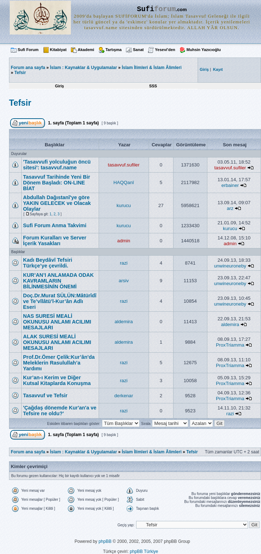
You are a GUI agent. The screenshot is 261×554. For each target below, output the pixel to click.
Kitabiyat (58, 49)
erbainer (230, 185)
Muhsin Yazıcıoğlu (203, 49)
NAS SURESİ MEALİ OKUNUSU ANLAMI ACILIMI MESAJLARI (57, 321)
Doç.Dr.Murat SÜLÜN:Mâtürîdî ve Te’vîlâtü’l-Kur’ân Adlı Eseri (59, 301)
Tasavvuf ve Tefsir (45, 395)
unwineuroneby (230, 266)
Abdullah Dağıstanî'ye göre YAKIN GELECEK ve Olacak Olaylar (57, 203)
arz (230, 208)
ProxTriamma (230, 345)
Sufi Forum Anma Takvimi (54, 225)
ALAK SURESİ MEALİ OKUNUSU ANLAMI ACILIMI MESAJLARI (57, 342)
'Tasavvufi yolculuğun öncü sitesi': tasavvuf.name (57, 164)
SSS (153, 86)
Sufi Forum (28, 49)
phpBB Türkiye (144, 551)
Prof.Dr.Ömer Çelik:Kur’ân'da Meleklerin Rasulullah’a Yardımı (59, 362)
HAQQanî (123, 182)
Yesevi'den (165, 49)
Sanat (138, 49)
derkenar (123, 395)
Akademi (86, 49)
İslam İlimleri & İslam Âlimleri (151, 67)
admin (123, 240)
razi (123, 263)
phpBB (105, 541)
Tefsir (20, 72)
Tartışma (113, 49)
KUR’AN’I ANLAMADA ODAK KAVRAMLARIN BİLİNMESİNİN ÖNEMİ (58, 280)
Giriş (59, 86)
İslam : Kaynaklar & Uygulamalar (83, 67)
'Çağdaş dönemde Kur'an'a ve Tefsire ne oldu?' (59, 410)
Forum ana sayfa (28, 451)
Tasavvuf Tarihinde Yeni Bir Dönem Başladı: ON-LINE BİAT (56, 182)
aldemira (123, 321)
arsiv (124, 280)
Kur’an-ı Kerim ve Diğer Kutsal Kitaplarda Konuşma (57, 380)
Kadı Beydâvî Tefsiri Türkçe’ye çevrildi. (47, 263)
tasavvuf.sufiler (124, 165)
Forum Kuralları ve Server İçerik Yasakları (54, 240)
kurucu (124, 205)
